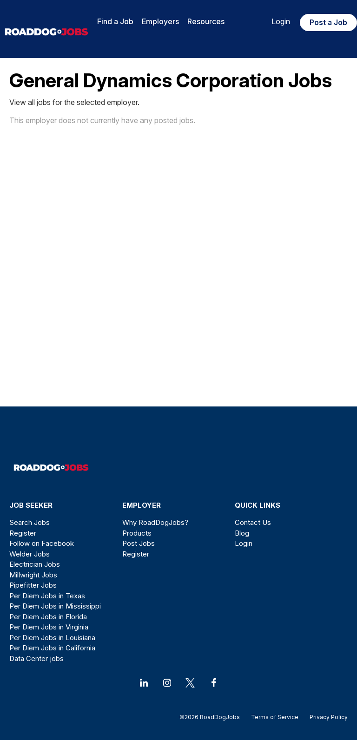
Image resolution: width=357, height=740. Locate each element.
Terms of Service (274, 717)
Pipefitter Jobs (33, 585)
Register (22, 533)
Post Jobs (138, 543)
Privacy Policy (326, 717)
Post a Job (328, 22)
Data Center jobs (36, 658)
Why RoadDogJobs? (155, 522)
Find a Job (115, 21)
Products (137, 533)
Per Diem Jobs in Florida (48, 616)
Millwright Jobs (33, 574)
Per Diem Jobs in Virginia (48, 626)
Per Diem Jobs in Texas (47, 595)
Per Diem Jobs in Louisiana (52, 637)
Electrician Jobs (34, 564)
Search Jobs (29, 522)
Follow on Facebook (41, 543)
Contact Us (253, 522)
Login (280, 21)
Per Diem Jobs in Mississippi (55, 606)
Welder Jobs (29, 554)
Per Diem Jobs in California (52, 647)
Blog (242, 533)
